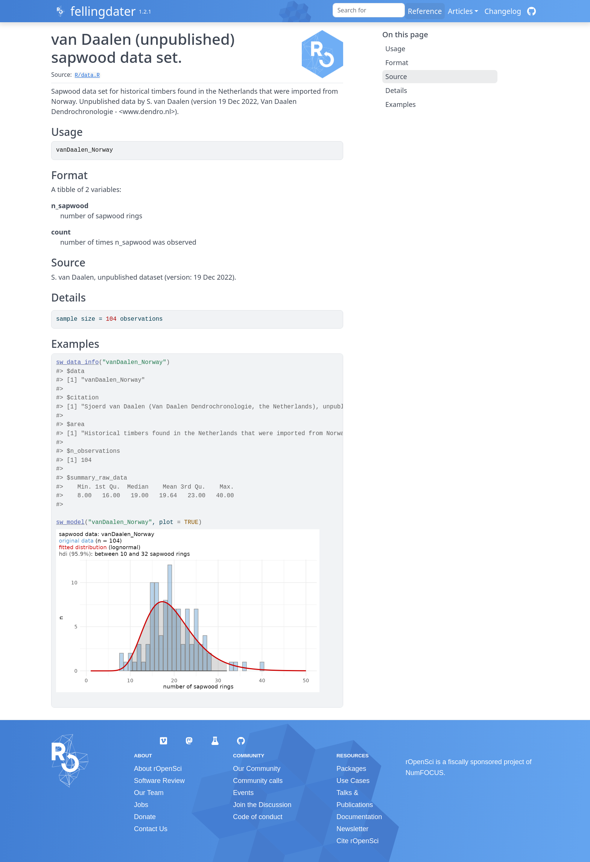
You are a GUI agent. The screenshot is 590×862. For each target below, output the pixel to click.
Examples (400, 104)
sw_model (70, 522)
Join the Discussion (262, 805)
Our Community (256, 768)
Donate (145, 817)
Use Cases (353, 780)
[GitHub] (531, 11)
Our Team (149, 793)
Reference (425, 11)
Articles (460, 11)
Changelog (502, 11)
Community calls (258, 780)
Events (243, 793)
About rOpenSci (158, 768)
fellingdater (103, 11)
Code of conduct (257, 817)
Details (396, 90)
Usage (395, 48)
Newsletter (352, 829)
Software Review (159, 780)
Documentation (359, 817)
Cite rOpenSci (357, 841)
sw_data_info (77, 362)
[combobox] (369, 10)
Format (396, 62)
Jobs (141, 805)
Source (396, 76)
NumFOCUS (425, 773)
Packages (351, 768)
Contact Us (150, 829)
